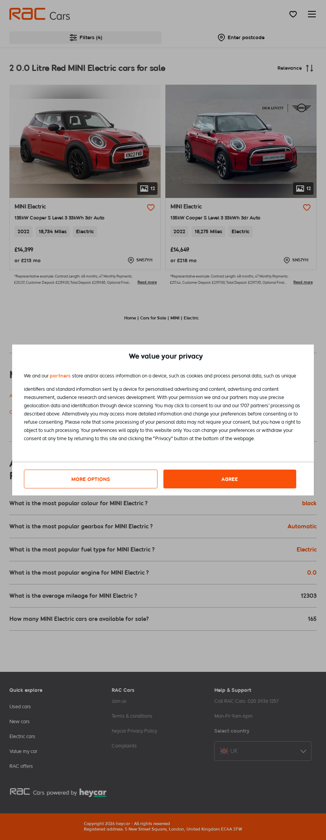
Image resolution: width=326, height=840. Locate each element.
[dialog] (163, 420)
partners (60, 376)
